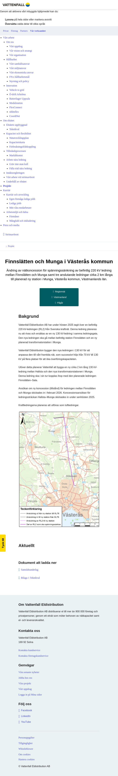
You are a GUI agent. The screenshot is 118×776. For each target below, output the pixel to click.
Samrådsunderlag (30, 569)
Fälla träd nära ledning (20, 168)
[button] (3, 543)
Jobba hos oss (25, 677)
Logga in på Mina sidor (30, 694)
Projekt (7, 186)
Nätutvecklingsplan (19, 138)
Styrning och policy (19, 81)
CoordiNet (14, 116)
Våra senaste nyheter (29, 672)
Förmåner (14, 216)
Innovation (11, 85)
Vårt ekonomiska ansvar (21, 72)
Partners (24, 31)
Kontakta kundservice (29, 650)
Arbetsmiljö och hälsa (17, 212)
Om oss (10, 42)
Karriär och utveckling (17, 194)
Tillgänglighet (26, 743)
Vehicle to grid (16, 90)
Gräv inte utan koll (18, 164)
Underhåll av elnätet (16, 181)
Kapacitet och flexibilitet (18, 133)
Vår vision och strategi (20, 50)
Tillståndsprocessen (16, 151)
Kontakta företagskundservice (33, 656)
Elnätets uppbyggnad (16, 125)
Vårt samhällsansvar (19, 63)
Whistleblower (26, 748)
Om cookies (25, 754)
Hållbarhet (11, 59)
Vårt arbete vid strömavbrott (20, 177)
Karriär (6, 190)
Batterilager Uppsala (19, 98)
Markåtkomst (16, 155)
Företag (14, 31)
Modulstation (16, 103)
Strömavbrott (12, 234)
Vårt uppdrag (16, 46)
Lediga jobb (15, 203)
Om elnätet (8, 120)
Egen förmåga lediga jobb (22, 199)
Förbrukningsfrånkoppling (22, 146)
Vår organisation (17, 55)
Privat (5, 31)
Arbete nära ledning (16, 159)
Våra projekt (25, 683)
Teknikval (14, 129)
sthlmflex (14, 111)
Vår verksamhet (38, 31)
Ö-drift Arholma (17, 94)
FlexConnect (15, 107)
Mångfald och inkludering (22, 220)
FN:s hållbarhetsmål (19, 77)
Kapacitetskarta (17, 142)
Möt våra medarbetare (20, 207)
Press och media (11, 225)
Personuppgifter (26, 737)
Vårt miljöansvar (17, 68)
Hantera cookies (27, 759)
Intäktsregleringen (15, 172)
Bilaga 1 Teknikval (30, 577)
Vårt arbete (8, 37)
